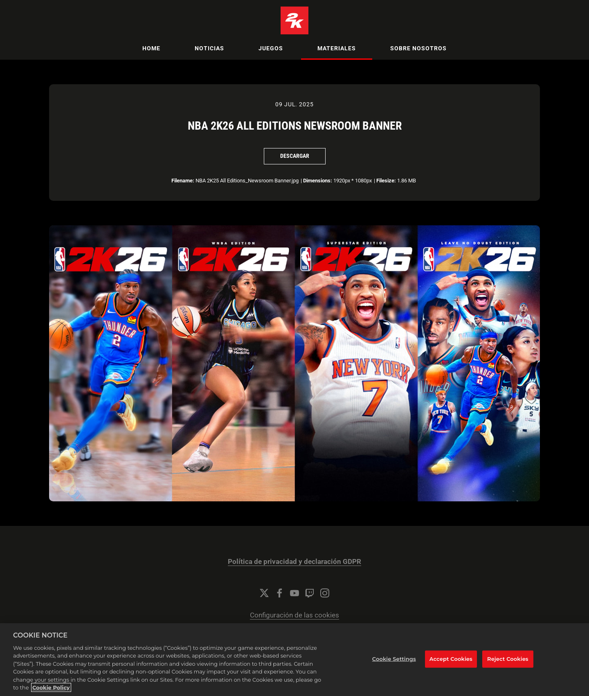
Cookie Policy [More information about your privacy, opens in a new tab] (51, 692)
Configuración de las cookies (294, 615)
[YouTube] (294, 592)
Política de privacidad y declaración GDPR (294, 562)
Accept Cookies (450, 663)
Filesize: (386, 180)
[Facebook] (279, 592)
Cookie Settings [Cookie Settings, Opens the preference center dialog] (394, 663)
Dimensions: (317, 180)
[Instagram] (324, 592)
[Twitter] (264, 592)
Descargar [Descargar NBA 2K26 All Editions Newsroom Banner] (294, 156)
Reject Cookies (507, 663)
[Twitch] (309, 592)
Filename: (182, 180)
